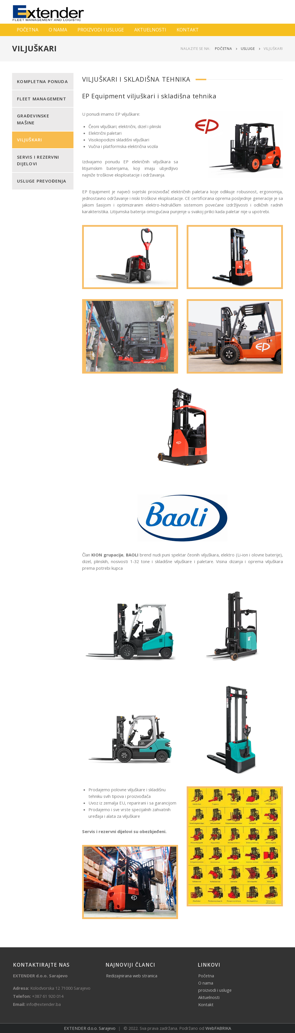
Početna (223, 48)
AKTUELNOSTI (150, 30)
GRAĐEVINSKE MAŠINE (33, 119)
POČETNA (27, 30)
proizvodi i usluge (215, 990)
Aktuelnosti (209, 997)
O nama (205, 983)
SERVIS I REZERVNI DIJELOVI (38, 160)
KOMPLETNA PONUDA (42, 81)
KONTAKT (188, 30)
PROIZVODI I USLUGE (100, 30)
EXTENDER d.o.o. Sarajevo (90, 1028)
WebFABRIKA (218, 1028)
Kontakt (205, 1004)
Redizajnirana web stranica (131, 975)
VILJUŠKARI (29, 140)
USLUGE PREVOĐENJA (41, 181)
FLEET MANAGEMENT (41, 99)
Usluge (248, 48)
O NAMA (58, 30)
